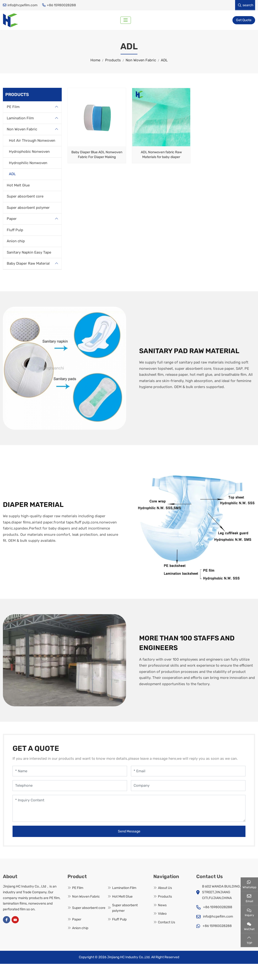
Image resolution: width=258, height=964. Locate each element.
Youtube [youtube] (15, 920)
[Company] (188, 786)
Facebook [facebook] (6, 920)
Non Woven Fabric (22, 130)
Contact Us (166, 923)
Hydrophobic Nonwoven (29, 152)
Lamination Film (20, 118)
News (162, 905)
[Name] (70, 771)
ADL (12, 174)
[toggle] (126, 20)
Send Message (129, 832)
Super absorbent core (25, 197)
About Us (165, 888)
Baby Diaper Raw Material (28, 264)
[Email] (188, 771)
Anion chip (16, 241)
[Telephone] (70, 786)
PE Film (13, 107)
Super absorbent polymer (28, 208)
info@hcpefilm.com (22, 5)
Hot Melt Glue (18, 185)
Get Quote (243, 20)
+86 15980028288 (61, 5)
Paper (12, 219)
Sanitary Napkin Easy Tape (29, 252)
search (245, 5)
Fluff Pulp (15, 230)
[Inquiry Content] (129, 808)
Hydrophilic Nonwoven (28, 163)
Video (162, 914)
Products (165, 897)
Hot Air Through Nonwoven (32, 141)
